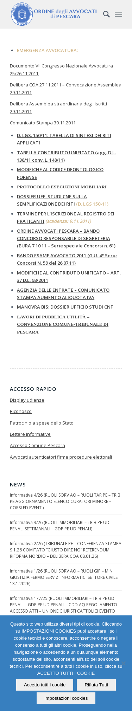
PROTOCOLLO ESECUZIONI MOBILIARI (62, 186)
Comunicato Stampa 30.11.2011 (43, 122)
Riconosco (21, 411)
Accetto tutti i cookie (45, 684)
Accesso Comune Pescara (37, 445)
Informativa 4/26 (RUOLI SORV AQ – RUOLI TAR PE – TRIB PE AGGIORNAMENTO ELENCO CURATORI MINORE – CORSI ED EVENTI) (65, 501)
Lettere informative (30, 434)
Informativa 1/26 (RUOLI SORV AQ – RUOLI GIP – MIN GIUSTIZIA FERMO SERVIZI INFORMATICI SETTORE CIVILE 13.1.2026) (64, 577)
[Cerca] (103, 14)
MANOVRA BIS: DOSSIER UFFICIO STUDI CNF (65, 307)
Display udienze (27, 400)
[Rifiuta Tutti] (123, 663)
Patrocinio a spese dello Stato (42, 423)
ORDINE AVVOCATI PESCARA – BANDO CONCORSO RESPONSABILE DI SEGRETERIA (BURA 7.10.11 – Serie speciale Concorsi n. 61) (66, 238)
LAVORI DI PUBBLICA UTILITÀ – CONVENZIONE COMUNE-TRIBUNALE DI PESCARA (62, 324)
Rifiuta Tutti (96, 684)
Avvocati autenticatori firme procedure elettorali (61, 457)
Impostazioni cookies (66, 698)
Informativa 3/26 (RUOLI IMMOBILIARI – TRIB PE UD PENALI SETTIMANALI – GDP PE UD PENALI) (59, 525)
